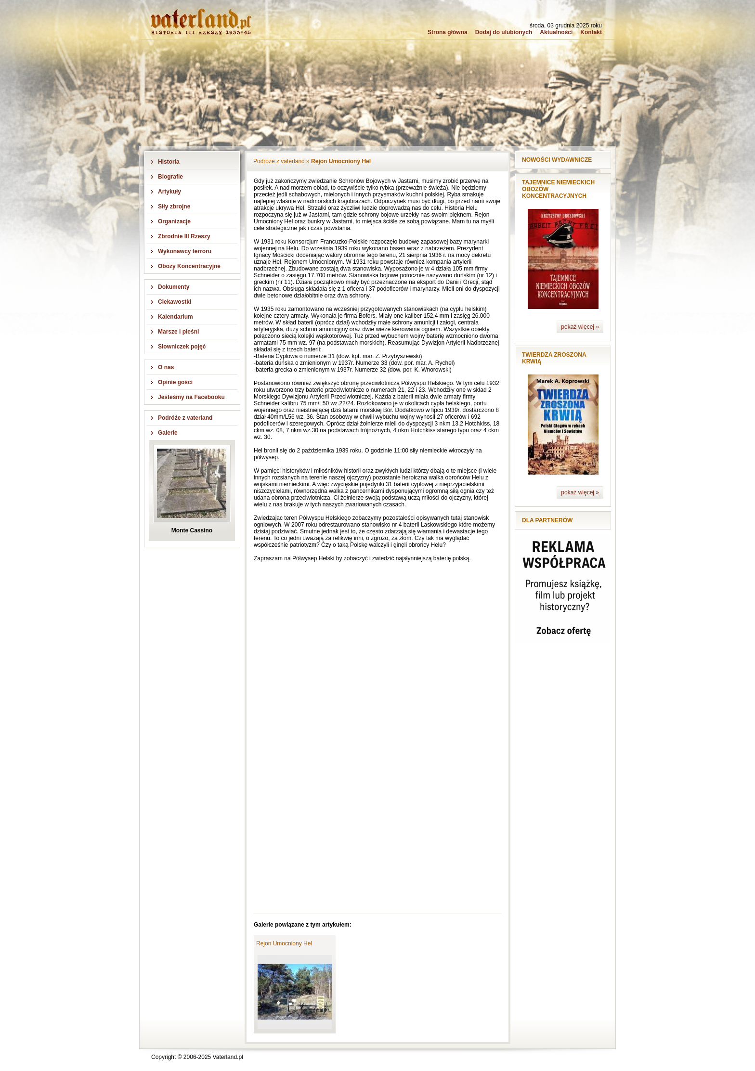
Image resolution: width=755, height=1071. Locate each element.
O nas (166, 367)
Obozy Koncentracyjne (189, 266)
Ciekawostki (174, 301)
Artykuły (169, 191)
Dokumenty (173, 287)
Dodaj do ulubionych (504, 32)
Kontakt (591, 32)
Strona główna (448, 32)
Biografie (170, 176)
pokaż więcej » (580, 326)
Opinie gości (175, 382)
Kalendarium (175, 316)
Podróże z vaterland (185, 417)
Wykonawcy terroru (184, 251)
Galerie (168, 432)
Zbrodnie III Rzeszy (184, 236)
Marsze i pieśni (178, 331)
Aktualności (556, 32)
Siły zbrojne (174, 206)
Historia (169, 161)
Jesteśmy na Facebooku (191, 397)
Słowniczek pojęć (182, 346)
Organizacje (174, 221)
